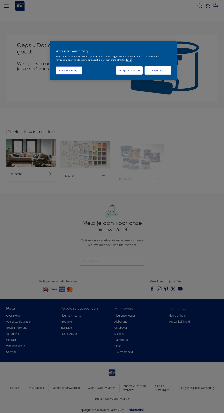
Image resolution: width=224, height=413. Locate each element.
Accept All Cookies (129, 70)
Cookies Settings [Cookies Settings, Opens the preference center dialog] (69, 70)
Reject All (157, 70)
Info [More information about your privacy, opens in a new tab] (128, 59)
